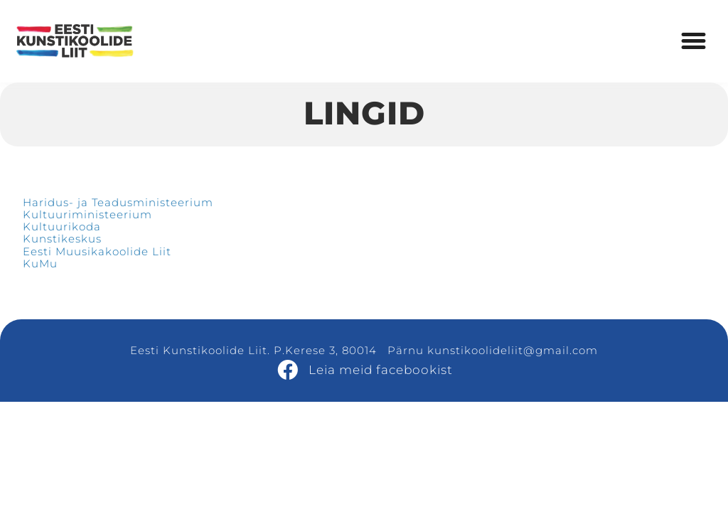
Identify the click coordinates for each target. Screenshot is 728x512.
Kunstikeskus (62, 238)
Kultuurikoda (62, 226)
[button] (693, 41)
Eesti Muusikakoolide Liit (97, 251)
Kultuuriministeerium (87, 214)
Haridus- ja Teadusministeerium (118, 202)
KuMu (40, 263)
